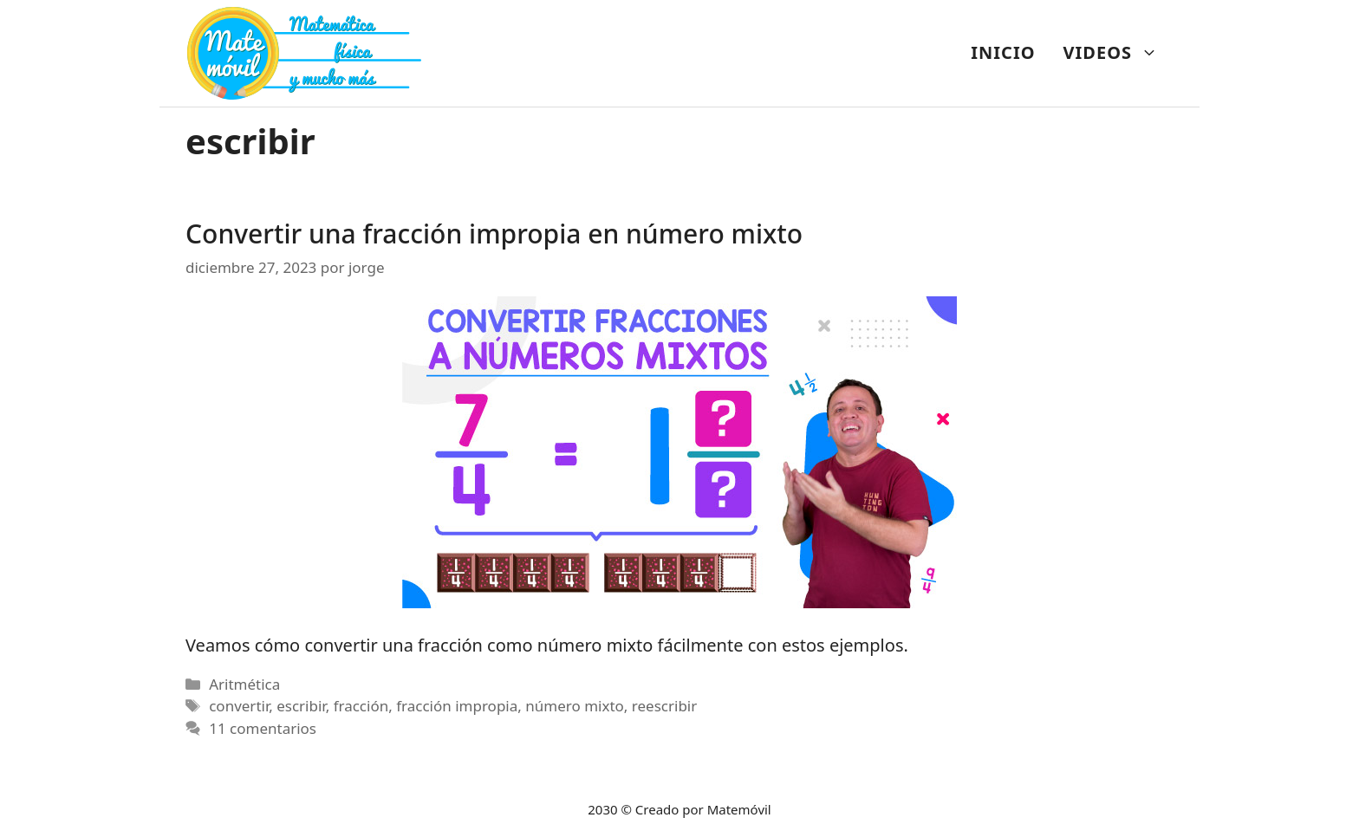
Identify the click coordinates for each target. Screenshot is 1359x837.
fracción (361, 706)
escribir (300, 706)
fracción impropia (456, 706)
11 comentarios (262, 728)
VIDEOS (1117, 53)
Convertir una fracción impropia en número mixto (494, 233)
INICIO (1003, 52)
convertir (239, 706)
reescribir (664, 706)
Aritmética (244, 684)
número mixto (574, 706)
